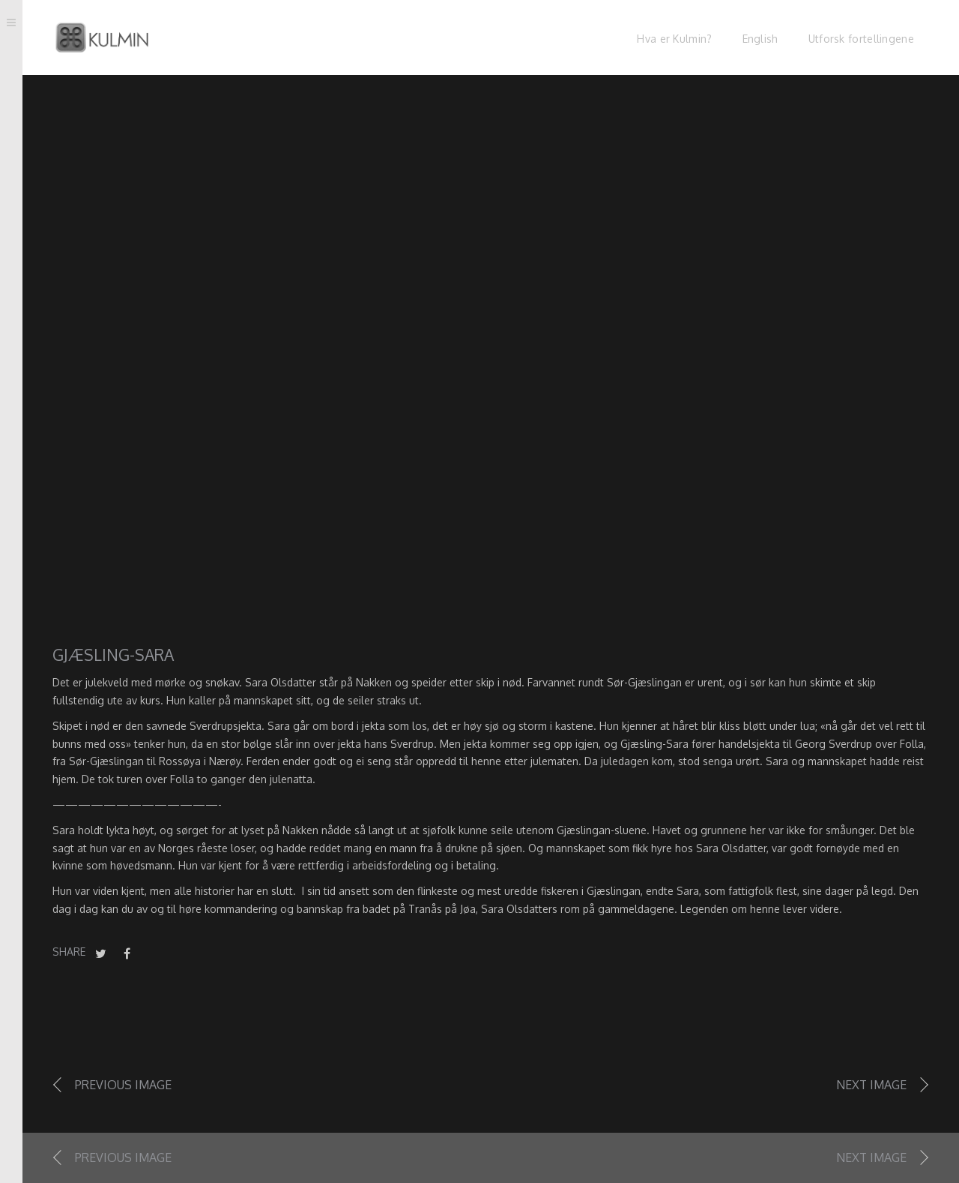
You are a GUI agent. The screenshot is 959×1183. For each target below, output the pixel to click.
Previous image (123, 1084)
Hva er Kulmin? (674, 38)
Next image (871, 1084)
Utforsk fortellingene (861, 38)
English (760, 38)
